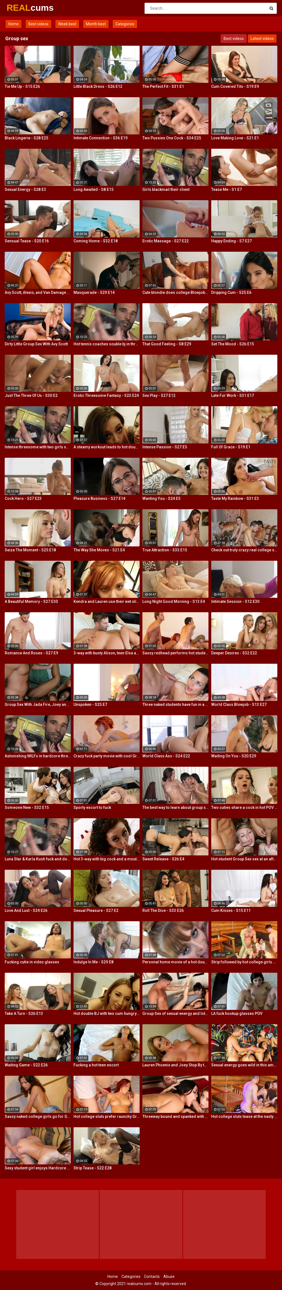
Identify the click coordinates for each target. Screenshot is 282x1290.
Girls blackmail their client (165, 189)
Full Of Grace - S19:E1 (230, 447)
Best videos (38, 24)
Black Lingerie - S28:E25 (26, 138)
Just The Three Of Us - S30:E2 (31, 395)
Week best (67, 24)
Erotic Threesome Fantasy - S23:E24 (106, 395)
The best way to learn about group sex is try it (175, 807)
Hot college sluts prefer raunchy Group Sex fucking (107, 1116)
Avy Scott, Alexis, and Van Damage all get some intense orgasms (38, 292)
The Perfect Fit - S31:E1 (163, 86)
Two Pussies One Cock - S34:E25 (171, 138)
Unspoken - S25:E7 (90, 704)
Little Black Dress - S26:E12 (98, 86)
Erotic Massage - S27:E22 (165, 241)
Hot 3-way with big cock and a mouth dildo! (107, 859)
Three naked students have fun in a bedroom (175, 704)
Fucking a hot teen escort (96, 1065)
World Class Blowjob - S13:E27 (239, 704)
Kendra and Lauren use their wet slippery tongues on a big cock (107, 601)
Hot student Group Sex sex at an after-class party (244, 859)
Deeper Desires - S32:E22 (234, 653)
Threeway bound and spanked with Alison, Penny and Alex (175, 1116)
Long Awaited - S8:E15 (93, 189)
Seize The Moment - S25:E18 (30, 550)
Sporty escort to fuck (92, 807)
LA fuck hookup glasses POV (236, 1013)
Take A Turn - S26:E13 (24, 1013)
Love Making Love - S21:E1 (235, 138)
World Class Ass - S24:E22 (166, 756)
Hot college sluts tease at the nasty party (244, 1116)
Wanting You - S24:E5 (161, 498)
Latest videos (262, 38)
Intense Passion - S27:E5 (164, 447)
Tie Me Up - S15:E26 (22, 86)
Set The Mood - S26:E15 (232, 344)
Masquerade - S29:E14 (94, 292)
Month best (96, 24)
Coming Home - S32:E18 (96, 241)
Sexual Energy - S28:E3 (25, 189)
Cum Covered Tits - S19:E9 (235, 86)
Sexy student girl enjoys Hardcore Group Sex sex (38, 1168)
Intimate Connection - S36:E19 (101, 138)
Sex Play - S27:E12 (158, 395)
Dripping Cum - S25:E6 (231, 292)
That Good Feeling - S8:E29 (166, 344)
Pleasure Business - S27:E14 (99, 498)
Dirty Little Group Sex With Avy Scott (36, 344)
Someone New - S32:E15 (27, 807)
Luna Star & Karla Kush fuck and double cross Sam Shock (38, 859)
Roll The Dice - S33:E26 (163, 910)
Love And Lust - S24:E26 (26, 910)
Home (13, 24)
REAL (21, 8)
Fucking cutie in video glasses (32, 962)
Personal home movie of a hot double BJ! (175, 962)
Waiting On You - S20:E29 (233, 756)
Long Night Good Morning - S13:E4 (173, 601)
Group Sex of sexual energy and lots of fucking (175, 1013)
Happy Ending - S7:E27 (231, 241)
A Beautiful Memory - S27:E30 (31, 601)
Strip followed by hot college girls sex (244, 962)
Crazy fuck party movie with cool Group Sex (107, 756)
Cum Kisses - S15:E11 (231, 910)
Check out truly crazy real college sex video (244, 550)
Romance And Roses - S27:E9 (31, 653)
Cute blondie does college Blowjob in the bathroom (175, 292)
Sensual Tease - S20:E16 (27, 241)
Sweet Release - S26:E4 (163, 859)
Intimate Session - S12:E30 (235, 601)
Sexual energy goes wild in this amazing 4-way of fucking (244, 1065)
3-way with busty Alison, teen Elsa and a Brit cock (107, 653)
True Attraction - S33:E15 (164, 550)
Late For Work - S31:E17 (232, 395)
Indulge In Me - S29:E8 (93, 962)
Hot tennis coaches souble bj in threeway (107, 344)
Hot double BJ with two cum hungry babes (107, 1013)
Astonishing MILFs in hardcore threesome (38, 756)
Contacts (152, 1276)
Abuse (169, 1276)
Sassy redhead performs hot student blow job (175, 653)
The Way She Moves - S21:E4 (99, 550)
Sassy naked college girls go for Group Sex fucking (38, 1116)
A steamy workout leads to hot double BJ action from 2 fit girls (107, 447)
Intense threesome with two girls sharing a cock (38, 447)
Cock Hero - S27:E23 (23, 498)
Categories (124, 24)
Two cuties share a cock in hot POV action (244, 807)
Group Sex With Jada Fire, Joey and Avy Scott (38, 704)
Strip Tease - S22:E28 (93, 1168)
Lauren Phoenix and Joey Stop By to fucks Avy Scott (175, 1065)
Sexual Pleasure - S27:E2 (96, 910)
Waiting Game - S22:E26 (26, 1065)
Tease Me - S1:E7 (226, 189)
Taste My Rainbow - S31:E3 (235, 498)
